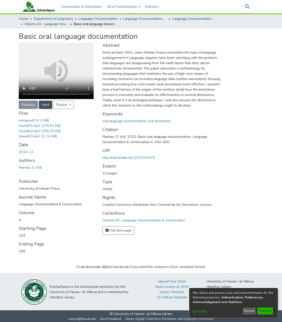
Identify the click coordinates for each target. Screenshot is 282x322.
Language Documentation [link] (98, 18)
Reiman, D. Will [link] (30, 167)
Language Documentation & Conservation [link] (145, 18)
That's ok (265, 311)
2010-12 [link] (26, 152)
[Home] (38, 6)
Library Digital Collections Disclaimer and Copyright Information (169, 319)
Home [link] (23, 18)
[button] (247, 6)
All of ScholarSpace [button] (122, 6)
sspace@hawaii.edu (82, 319)
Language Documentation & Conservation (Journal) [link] (194, 18)
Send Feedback (111, 319)
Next (45, 104)
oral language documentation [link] (124, 121)
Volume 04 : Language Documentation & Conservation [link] (46, 24)
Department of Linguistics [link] (53, 18)
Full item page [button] (118, 230)
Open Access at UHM (172, 286)
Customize (200, 311)
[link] (34, 120)
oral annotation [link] (159, 121)
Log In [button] (256, 6)
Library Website (172, 292)
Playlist (62, 104)
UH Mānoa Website (171, 297)
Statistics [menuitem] (152, 6)
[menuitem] (123, 6)
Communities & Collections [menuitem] (81, 6)
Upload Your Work (172, 281)
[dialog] (233, 303)
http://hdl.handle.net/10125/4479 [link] (128, 157)
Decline (249, 311)
